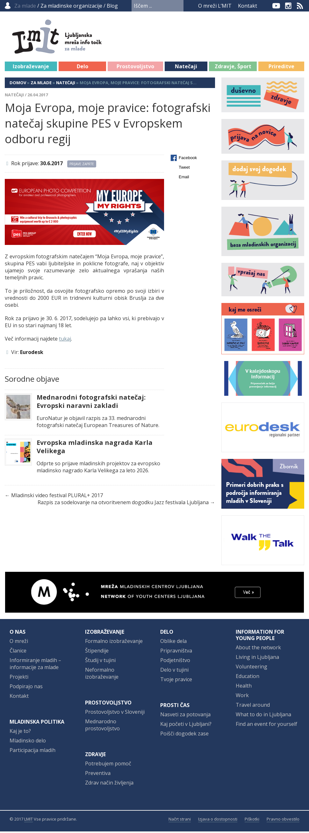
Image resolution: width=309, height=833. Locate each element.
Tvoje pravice (176, 680)
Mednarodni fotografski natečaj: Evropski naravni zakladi (91, 403)
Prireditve (281, 67)
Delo (82, 67)
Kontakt (247, 5)
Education (247, 677)
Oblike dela (173, 642)
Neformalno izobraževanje (102, 675)
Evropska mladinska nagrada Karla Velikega (95, 448)
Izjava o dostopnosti (217, 820)
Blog (112, 5)
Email (184, 178)
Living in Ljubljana (257, 658)
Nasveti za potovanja (185, 715)
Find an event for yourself (266, 725)
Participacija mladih (32, 751)
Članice (18, 652)
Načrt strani (180, 820)
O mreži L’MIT (215, 5)
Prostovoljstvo (135, 67)
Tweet (184, 168)
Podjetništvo (175, 661)
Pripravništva (176, 652)
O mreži (19, 642)
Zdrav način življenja (109, 784)
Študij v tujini (100, 661)
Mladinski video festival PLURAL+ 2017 (57, 496)
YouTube (276, 5)
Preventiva (98, 774)
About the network (258, 648)
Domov (18, 84)
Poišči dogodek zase (184, 735)
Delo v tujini (174, 671)
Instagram (288, 5)
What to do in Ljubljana (263, 715)
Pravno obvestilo (283, 820)
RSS (300, 5)
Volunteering (251, 668)
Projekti (19, 678)
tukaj (65, 340)
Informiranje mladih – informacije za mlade (35, 665)
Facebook (266, 5)
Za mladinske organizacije (71, 5)
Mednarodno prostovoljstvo (102, 726)
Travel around (253, 706)
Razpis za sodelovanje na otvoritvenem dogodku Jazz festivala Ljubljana (123, 503)
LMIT (28, 820)
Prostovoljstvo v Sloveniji (115, 713)
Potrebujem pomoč (108, 765)
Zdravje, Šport (233, 67)
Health (244, 687)
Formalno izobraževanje (114, 642)
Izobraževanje (31, 67)
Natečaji (186, 67)
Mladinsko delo (28, 742)
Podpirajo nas (26, 687)
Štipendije (97, 652)
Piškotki (252, 820)
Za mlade (41, 84)
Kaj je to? (20, 732)
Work (242, 696)
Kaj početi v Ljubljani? (186, 725)
